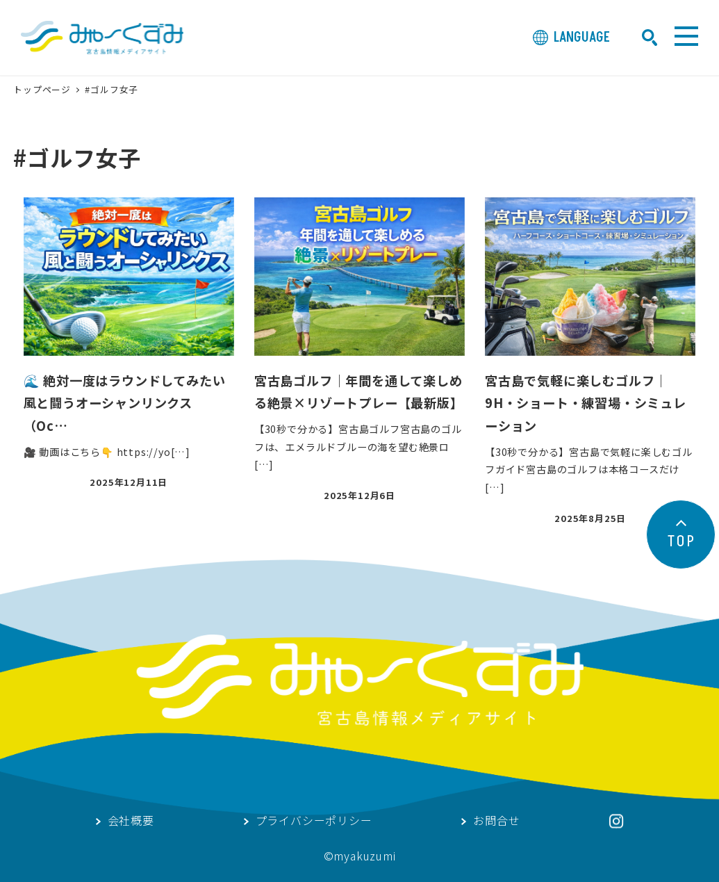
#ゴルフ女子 (111, 89)
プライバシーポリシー (314, 821)
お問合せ (496, 821)
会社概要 (131, 821)
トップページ (43, 89)
